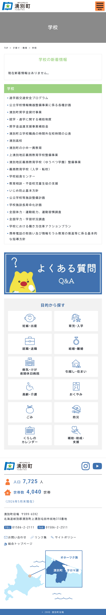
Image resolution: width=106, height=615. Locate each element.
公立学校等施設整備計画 (27, 197)
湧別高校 (15, 140)
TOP (6, 48)
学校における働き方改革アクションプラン (40, 226)
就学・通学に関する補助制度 (30, 119)
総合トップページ (20, 543)
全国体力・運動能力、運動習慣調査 (35, 212)
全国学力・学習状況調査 (27, 219)
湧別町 (16, 6)
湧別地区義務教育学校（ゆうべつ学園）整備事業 (45, 162)
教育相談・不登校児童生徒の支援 (33, 183)
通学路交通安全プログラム (29, 98)
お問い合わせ (17, 537)
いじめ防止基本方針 (24, 190)
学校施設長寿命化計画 (25, 205)
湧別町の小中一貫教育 (25, 147)
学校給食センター (22, 176)
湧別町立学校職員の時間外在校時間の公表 (40, 133)
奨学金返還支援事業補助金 (29, 126)
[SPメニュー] (100, 6)
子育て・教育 (20, 48)
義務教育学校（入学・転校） (30, 169)
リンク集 (41, 537)
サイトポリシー (65, 537)
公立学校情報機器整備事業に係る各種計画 (40, 105)
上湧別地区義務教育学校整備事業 (33, 155)
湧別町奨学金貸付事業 (25, 112)
